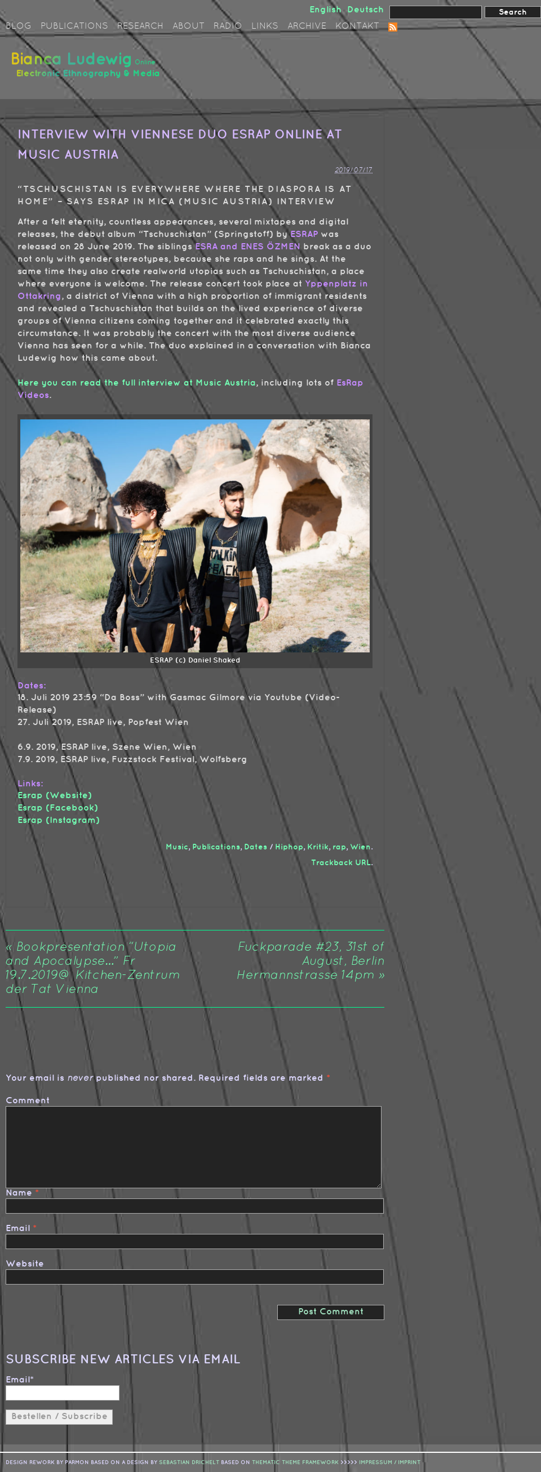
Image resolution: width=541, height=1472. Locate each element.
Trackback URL (341, 862)
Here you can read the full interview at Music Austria (136, 383)
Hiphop (289, 847)
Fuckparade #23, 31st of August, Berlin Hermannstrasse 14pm (310, 961)
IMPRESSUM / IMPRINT (389, 1462)
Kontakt (357, 26)
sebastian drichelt (189, 1462)
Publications (74, 26)
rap (339, 847)
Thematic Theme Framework (295, 1462)
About (188, 26)
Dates (255, 847)
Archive (306, 26)
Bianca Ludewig (87, 69)
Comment (28, 1101)
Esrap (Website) (54, 795)
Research (140, 26)
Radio (228, 26)
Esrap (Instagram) (58, 820)
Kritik (318, 847)
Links (264, 26)
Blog (19, 26)
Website (25, 1264)
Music (177, 847)
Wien (360, 847)
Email (18, 1228)
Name (19, 1193)
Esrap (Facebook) (57, 808)
